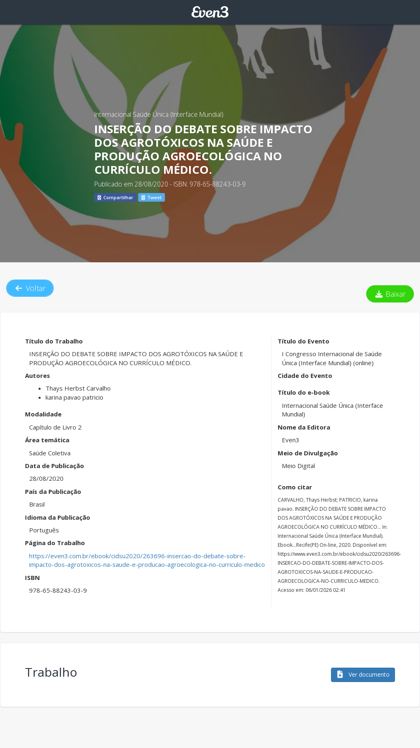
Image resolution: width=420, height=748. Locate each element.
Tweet (152, 197)
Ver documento (363, 674)
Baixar (390, 294)
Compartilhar (115, 197)
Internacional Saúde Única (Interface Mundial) (159, 114)
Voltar (30, 288)
